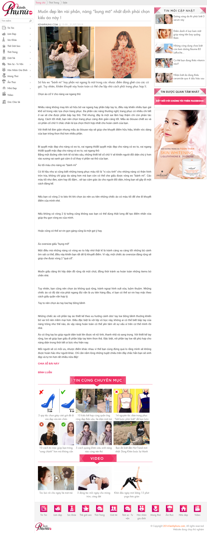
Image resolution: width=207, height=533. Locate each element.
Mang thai (12, 75)
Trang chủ (40, 2)
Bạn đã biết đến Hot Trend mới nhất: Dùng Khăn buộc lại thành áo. (131, 451)
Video (10, 94)
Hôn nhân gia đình (17, 69)
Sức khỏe (12, 39)
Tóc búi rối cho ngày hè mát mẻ (56, 492)
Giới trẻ (11, 57)
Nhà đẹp (12, 88)
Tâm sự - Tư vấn (15, 63)
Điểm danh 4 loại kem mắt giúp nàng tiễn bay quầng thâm (187, 34)
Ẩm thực (11, 82)
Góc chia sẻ (13, 101)
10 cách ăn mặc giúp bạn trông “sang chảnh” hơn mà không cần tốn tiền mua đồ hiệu (56, 451)
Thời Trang (12, 51)
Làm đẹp (11, 33)
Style (65, 2)
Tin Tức (10, 27)
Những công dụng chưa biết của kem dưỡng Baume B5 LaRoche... (188, 49)
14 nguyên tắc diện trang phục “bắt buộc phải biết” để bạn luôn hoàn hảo (132, 419)
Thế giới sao (13, 45)
